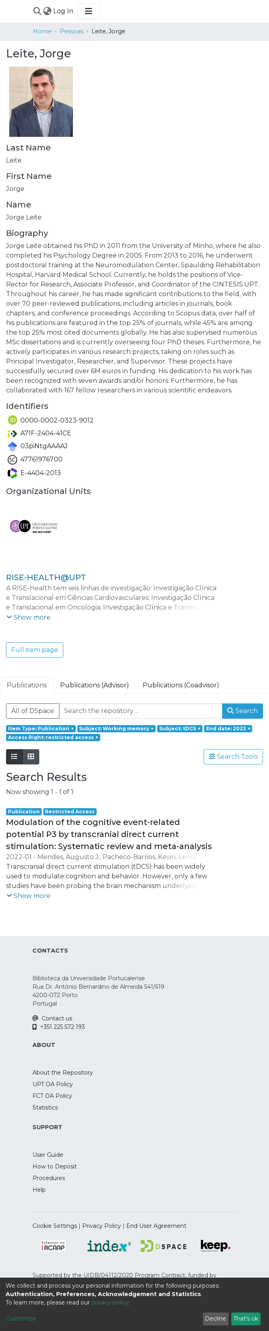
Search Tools (233, 756)
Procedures (48, 1178)
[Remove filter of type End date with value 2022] (228, 728)
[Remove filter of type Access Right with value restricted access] (53, 737)
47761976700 (35, 459)
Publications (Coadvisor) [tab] (181, 685)
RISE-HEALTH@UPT (46, 577)
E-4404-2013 (34, 473)
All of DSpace (32, 711)
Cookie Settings (54, 1225)
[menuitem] (47, 11)
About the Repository (62, 1072)
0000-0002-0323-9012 (51, 420)
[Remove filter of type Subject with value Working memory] (116, 728)
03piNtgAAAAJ (38, 446)
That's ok (245, 1318)
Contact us (52, 1018)
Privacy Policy (101, 1225)
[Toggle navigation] (88, 11)
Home (42, 31)
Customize (21, 1318)
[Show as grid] (30, 756)
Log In (63, 11)
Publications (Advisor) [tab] (94, 685)
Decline (215, 1318)
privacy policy (110, 1302)
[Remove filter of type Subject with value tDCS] (179, 728)
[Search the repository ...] (140, 711)
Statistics (45, 1107)
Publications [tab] (27, 685)
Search (242, 711)
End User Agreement (156, 1225)
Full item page (34, 650)
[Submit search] (37, 11)
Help (39, 1189)
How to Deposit (54, 1166)
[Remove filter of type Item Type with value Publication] (41, 728)
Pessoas (71, 31)
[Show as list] (14, 756)
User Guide (47, 1154)
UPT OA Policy (52, 1084)
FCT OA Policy (52, 1095)
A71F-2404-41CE (39, 433)
